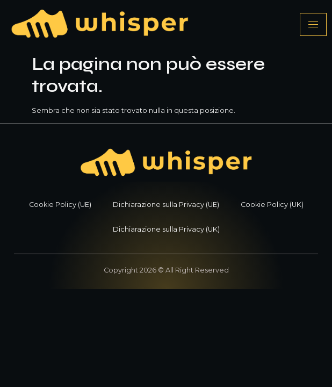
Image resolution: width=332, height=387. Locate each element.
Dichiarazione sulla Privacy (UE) (166, 204)
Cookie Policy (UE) (60, 204)
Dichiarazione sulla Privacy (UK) (166, 229)
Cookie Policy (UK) (272, 204)
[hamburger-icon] (313, 24)
